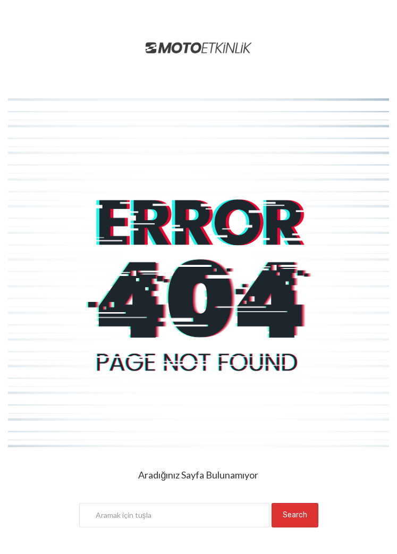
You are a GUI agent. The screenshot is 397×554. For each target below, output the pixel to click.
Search (295, 514)
